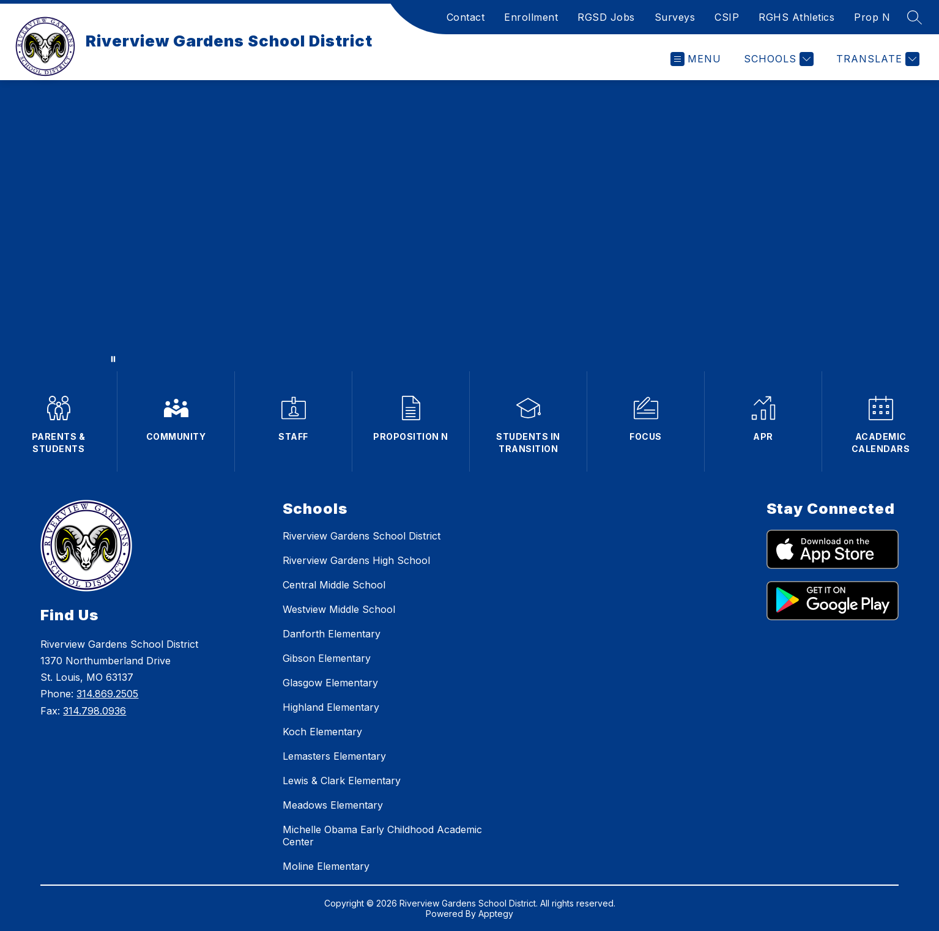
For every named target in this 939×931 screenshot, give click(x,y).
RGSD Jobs (606, 17)
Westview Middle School (339, 609)
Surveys (675, 17)
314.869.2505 (107, 694)
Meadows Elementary (333, 805)
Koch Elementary (322, 731)
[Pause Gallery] (113, 359)
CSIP (726, 17)
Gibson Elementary (327, 658)
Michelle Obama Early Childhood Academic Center (382, 835)
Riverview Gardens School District (361, 536)
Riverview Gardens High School (356, 560)
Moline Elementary (326, 866)
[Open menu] (695, 59)
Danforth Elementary (331, 634)
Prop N (872, 17)
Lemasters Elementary (334, 756)
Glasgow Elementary (330, 683)
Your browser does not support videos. (469, 225)
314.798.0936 (94, 711)
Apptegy (495, 913)
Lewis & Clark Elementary (342, 780)
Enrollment (531, 17)
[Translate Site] (876, 59)
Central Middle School (334, 585)
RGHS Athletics (796, 17)
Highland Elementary (331, 707)
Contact (466, 17)
